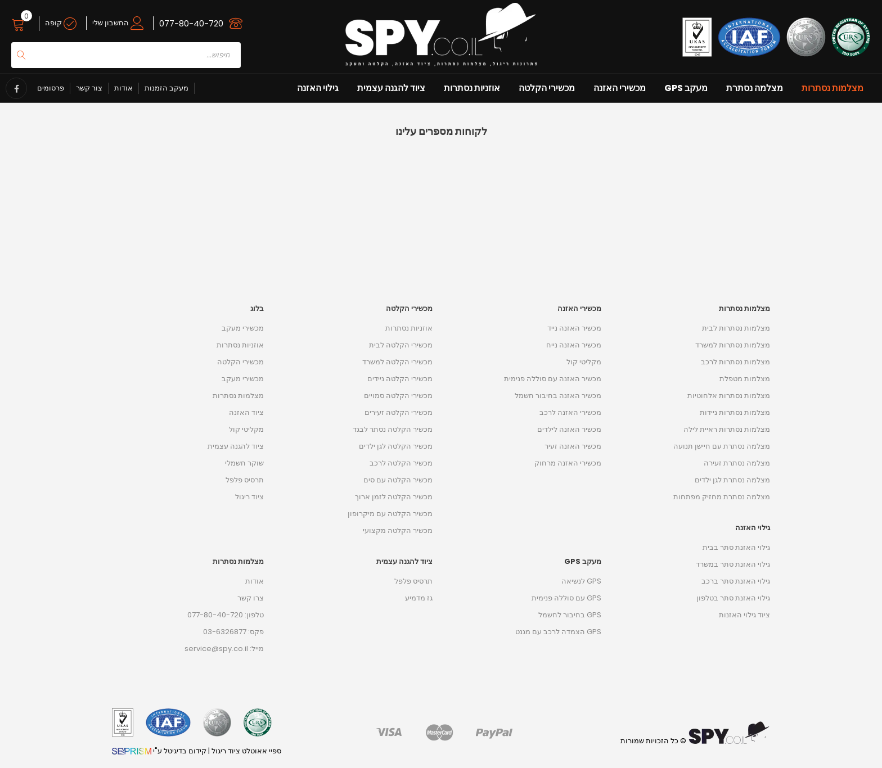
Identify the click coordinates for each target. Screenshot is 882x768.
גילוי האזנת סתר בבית (736, 547)
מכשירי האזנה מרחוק (567, 463)
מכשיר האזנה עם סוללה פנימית (552, 378)
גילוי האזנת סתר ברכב (735, 581)
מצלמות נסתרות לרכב (735, 361)
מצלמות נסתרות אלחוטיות (728, 395)
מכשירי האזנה (619, 88)
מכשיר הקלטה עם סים (398, 480)
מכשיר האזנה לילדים (569, 429)
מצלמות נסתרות (832, 88)
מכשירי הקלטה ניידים (400, 378)
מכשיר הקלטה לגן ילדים (396, 446)
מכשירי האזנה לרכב (570, 412)
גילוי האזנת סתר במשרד (733, 564)
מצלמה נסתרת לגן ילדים (732, 480)
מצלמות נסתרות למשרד (732, 345)
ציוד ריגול (249, 496)
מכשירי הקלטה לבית (401, 345)
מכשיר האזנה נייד (574, 328)
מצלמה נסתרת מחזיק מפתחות (721, 496)
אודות (123, 88)
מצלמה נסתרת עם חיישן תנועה (721, 446)
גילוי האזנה (318, 88)
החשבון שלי (118, 22)
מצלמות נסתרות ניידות (735, 412)
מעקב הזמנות (166, 88)
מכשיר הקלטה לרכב (401, 463)
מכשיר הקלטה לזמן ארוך (394, 496)
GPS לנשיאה (581, 581)
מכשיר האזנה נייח (573, 345)
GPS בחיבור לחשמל (569, 614)
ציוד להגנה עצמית (391, 88)
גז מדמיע (419, 598)
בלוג (257, 308)
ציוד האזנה (246, 412)
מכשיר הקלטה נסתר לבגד (393, 429)
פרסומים (50, 88)
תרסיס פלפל (245, 480)
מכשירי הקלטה (547, 88)
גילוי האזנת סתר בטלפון (733, 598)
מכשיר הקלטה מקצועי (398, 530)
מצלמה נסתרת (754, 88)
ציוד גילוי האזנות (744, 614)
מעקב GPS (686, 88)
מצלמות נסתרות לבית (736, 328)
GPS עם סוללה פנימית (566, 598)
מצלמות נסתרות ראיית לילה (726, 429)
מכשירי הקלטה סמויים (398, 395)
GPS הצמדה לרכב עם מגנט (558, 631)
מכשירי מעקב (243, 328)
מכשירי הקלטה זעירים (398, 412)
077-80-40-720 (191, 23)
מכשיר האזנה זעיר (572, 446)
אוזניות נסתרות (472, 88)
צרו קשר (250, 598)
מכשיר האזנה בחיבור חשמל (558, 395)
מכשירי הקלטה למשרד (397, 361)
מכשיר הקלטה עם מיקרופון (390, 513)
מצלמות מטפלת (744, 378)
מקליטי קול (246, 429)
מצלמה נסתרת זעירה (737, 463)
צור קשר (89, 88)
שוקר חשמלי (244, 463)
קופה (61, 22)
